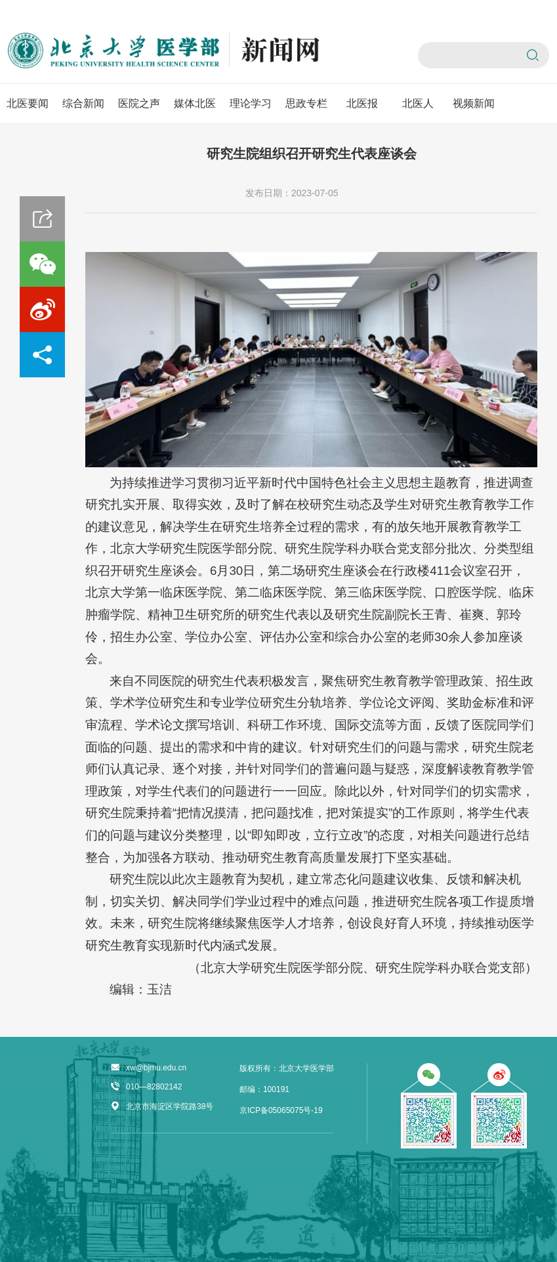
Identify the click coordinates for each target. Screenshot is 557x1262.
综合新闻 (83, 103)
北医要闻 (28, 103)
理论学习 (251, 103)
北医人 (418, 103)
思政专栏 (306, 103)
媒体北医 (195, 103)
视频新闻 (474, 103)
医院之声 (139, 103)
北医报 (362, 103)
